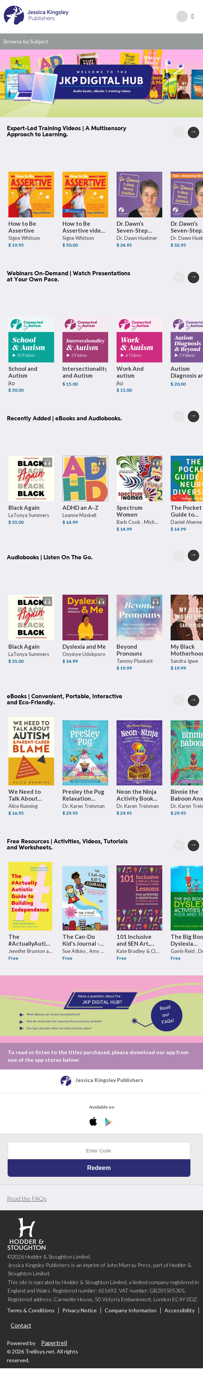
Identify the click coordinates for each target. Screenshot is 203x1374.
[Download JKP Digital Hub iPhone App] (95, 1122)
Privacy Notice (79, 1311)
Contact (21, 1325)
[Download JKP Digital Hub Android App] (109, 1122)
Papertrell (54, 1342)
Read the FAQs (26, 1198)
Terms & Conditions (30, 1311)
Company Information (131, 1311)
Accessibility (180, 1311)
